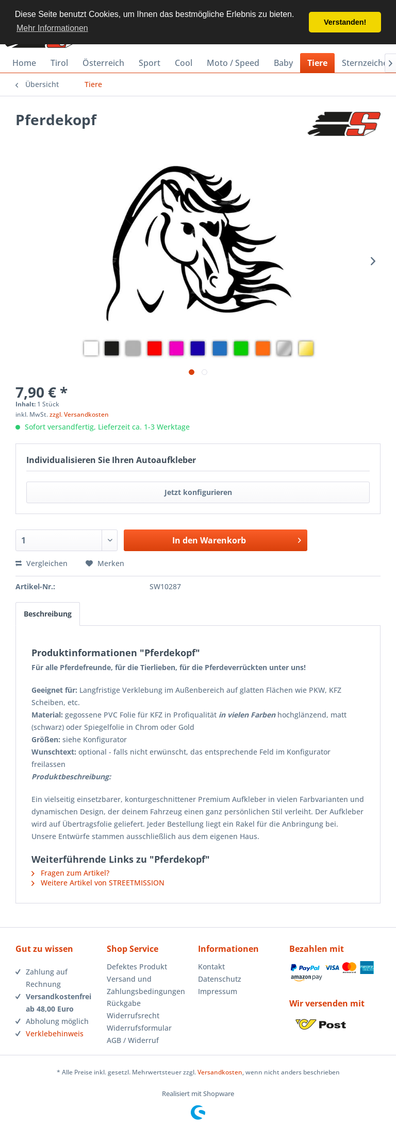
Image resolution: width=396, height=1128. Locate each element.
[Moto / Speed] (233, 63)
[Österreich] (103, 63)
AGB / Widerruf (133, 1040)
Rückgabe (124, 1003)
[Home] (24, 63)
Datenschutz (219, 979)
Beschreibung (48, 614)
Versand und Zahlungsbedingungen (146, 985)
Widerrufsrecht (133, 1015)
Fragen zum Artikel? (70, 873)
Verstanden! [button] (345, 22)
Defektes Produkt (137, 966)
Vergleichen (41, 563)
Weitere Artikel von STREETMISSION (97, 882)
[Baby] (283, 63)
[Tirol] (59, 63)
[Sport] (149, 63)
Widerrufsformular (139, 1028)
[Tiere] (317, 63)
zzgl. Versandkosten (79, 414)
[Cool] (184, 63)
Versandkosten (219, 1072)
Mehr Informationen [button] (52, 28)
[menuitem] (24, 63)
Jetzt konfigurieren (198, 492)
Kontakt (211, 966)
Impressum (217, 991)
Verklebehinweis (55, 1033)
